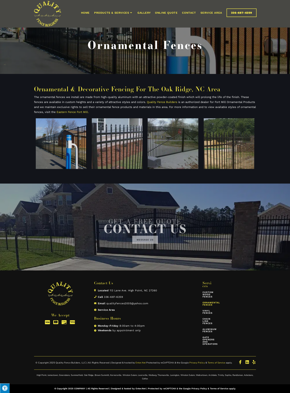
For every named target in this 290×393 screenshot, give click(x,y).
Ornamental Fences (208, 303)
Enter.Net (141, 362)
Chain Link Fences (208, 321)
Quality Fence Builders (162, 102)
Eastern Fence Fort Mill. (73, 112)
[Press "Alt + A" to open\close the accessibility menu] (5, 388)
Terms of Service (216, 362)
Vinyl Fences (208, 312)
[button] (145, 243)
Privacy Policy (197, 362)
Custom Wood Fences (208, 294)
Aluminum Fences (208, 330)
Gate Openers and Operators (208, 340)
